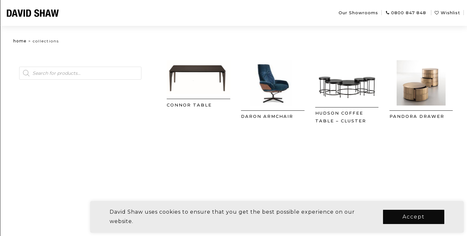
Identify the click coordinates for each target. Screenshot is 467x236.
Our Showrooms (358, 12)
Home (52, 41)
